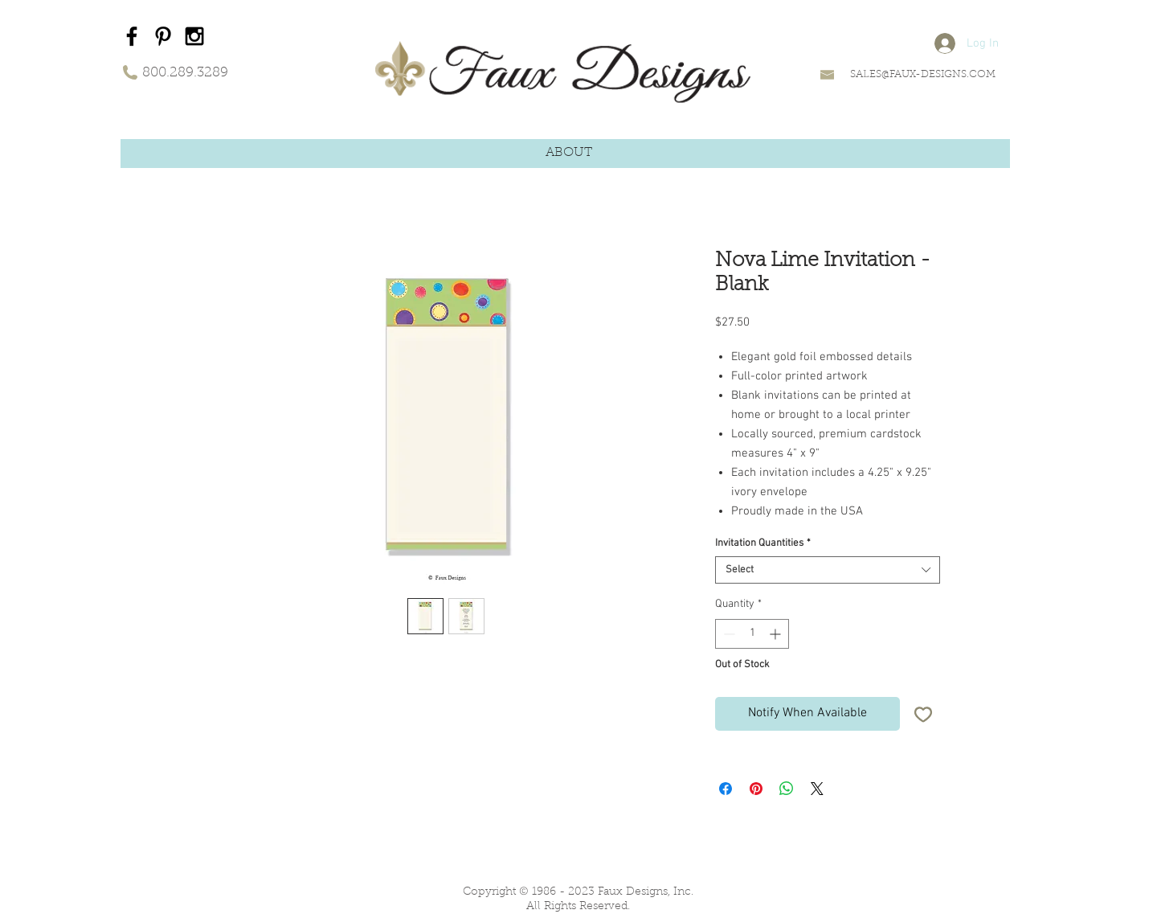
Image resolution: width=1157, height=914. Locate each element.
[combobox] (827, 570)
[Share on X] (817, 788)
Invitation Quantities (763, 543)
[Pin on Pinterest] (756, 788)
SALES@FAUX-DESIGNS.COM (923, 74)
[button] (569, 153)
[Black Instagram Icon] (194, 36)
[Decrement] (728, 634)
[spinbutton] (752, 634)
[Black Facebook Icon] (132, 36)
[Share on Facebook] (725, 788)
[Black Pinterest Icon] (163, 36)
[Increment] (777, 634)
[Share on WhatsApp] (786, 788)
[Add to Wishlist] (923, 714)
